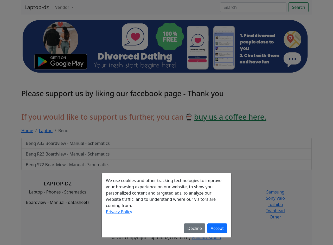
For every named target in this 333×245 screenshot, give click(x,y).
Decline (194, 228)
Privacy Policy (119, 212)
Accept (217, 228)
